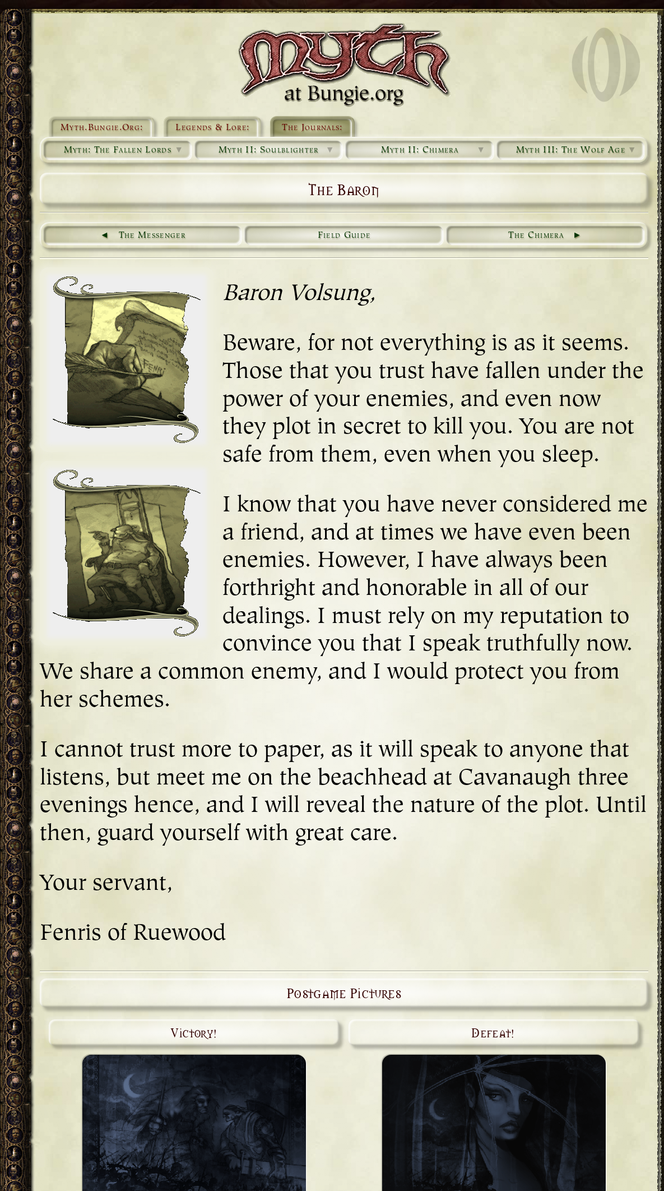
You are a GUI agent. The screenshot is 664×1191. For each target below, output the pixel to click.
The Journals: (312, 127)
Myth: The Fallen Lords (124, 150)
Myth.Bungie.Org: (102, 127)
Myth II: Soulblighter (277, 150)
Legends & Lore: (212, 127)
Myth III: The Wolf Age (576, 150)
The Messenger (152, 235)
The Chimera (536, 235)
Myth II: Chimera (433, 150)
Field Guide (344, 235)
